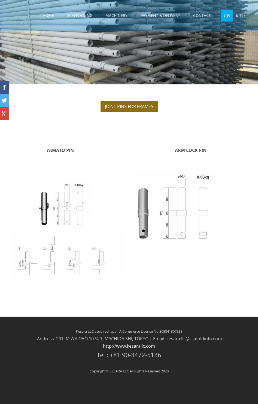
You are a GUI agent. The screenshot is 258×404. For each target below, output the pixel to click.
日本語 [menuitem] (240, 15)
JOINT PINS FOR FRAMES (129, 106)
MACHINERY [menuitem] (116, 15)
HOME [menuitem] (48, 15)
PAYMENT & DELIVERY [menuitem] (160, 15)
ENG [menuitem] (227, 15)
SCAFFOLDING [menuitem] (79, 15)
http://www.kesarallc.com (129, 346)
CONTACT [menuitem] (202, 15)
